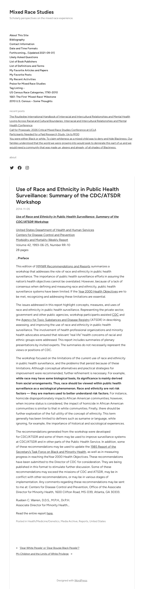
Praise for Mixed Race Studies (28, 83)
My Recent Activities (23, 79)
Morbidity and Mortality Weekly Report (42, 240)
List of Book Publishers (23, 61)
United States (97, 521)
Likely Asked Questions (24, 57)
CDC (115, 314)
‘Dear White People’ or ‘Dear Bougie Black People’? (49, 548)
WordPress (80, 580)
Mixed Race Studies (32, 12)
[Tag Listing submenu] (24, 88)
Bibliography (17, 39)
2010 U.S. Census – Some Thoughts (31, 101)
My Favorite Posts (21, 74)
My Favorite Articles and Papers (29, 70)
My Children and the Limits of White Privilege (42, 553)
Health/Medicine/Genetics (44, 521)
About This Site (19, 35)
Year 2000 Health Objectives (98, 291)
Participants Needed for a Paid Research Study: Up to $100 (44, 134)
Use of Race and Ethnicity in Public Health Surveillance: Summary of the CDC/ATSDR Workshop (68, 195)
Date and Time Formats (24, 48)
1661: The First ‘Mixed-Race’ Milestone (33, 96)
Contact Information (22, 44)
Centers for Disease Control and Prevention (45, 235)
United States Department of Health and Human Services (55, 230)
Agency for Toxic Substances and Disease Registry (55, 320)
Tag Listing (16, 88)
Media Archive (69, 521)
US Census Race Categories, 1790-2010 (34, 92)
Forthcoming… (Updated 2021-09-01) (32, 52)
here (50, 513)
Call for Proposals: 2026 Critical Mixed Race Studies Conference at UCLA (53, 130)
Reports (83, 521)
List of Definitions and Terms (27, 66)
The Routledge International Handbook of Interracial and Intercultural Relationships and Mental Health (70, 116)
